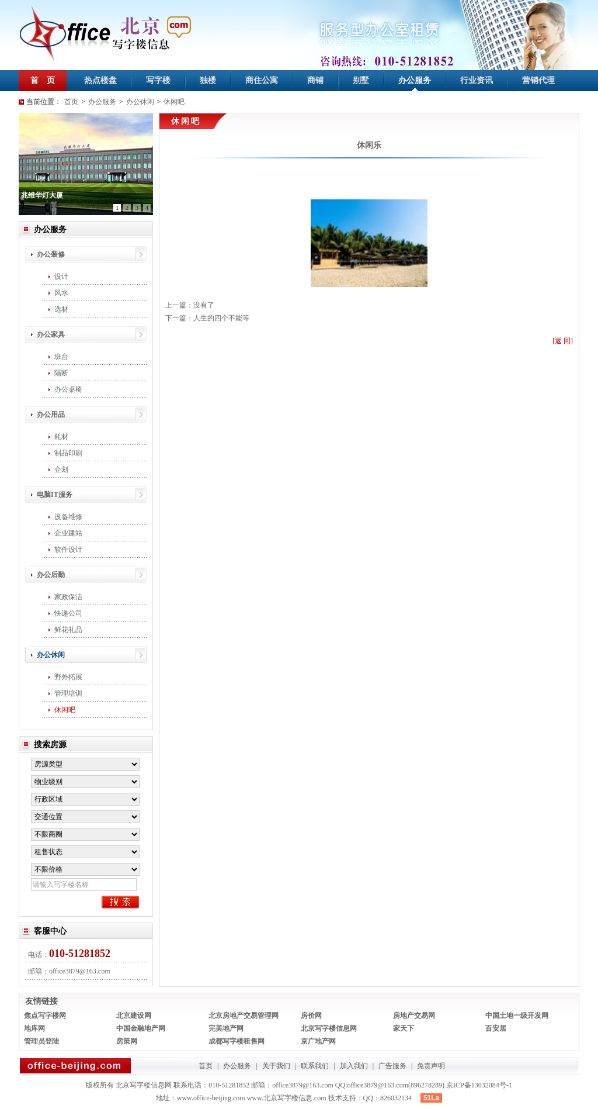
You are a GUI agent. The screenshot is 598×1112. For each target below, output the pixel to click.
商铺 (315, 80)
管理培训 (68, 693)
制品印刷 (68, 453)
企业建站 (68, 533)
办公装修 (51, 254)
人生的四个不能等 (221, 318)
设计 (61, 276)
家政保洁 (68, 597)
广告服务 (392, 1066)
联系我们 (315, 1066)
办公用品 (51, 414)
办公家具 (51, 334)
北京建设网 (133, 1015)
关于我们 (276, 1066)
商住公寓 (261, 80)
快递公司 (68, 613)
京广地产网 (318, 1041)
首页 (71, 102)
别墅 (361, 80)
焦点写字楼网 (45, 1015)
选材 (61, 309)
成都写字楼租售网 (236, 1041)
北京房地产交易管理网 (243, 1015)
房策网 (126, 1041)
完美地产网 (226, 1028)
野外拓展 (68, 677)
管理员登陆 (41, 1041)
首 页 (42, 80)
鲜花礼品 (68, 630)
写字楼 (158, 80)
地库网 (34, 1028)
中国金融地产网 (140, 1028)
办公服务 (414, 80)
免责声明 (431, 1066)
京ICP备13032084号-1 (479, 1085)
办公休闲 (140, 102)
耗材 (61, 437)
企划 (61, 469)
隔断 (61, 373)
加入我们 (354, 1066)
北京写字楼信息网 (329, 1028)
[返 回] (562, 341)
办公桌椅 (68, 389)
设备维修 (68, 517)
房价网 (311, 1015)
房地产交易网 (414, 1015)
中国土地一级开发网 (516, 1015)
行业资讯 (476, 80)
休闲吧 (174, 102)
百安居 (495, 1028)
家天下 (403, 1028)
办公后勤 (51, 575)
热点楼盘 (100, 80)
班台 (61, 357)
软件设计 (68, 549)
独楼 (208, 80)
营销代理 (538, 80)
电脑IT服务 (54, 495)
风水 (61, 293)
